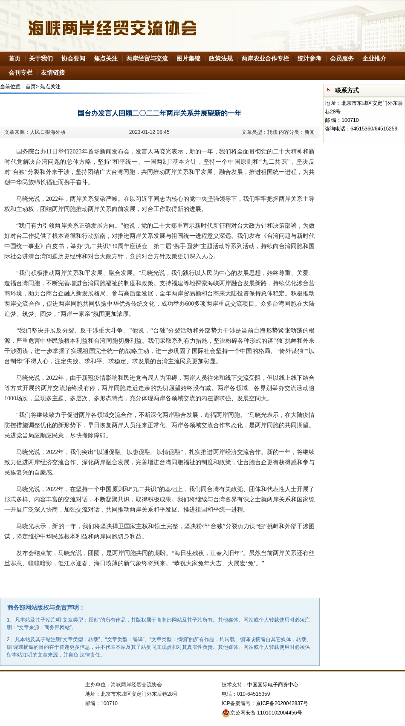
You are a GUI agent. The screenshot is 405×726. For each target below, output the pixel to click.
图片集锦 (188, 58)
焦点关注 (106, 58)
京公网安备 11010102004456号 (262, 713)
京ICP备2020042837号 (282, 703)
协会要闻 (73, 58)
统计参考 (309, 58)
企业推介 (374, 58)
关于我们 (41, 58)
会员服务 (342, 58)
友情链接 (53, 72)
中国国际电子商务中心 (272, 685)
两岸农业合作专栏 (265, 58)
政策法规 (221, 58)
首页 (14, 58)
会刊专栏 (20, 72)
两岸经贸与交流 (147, 58)
